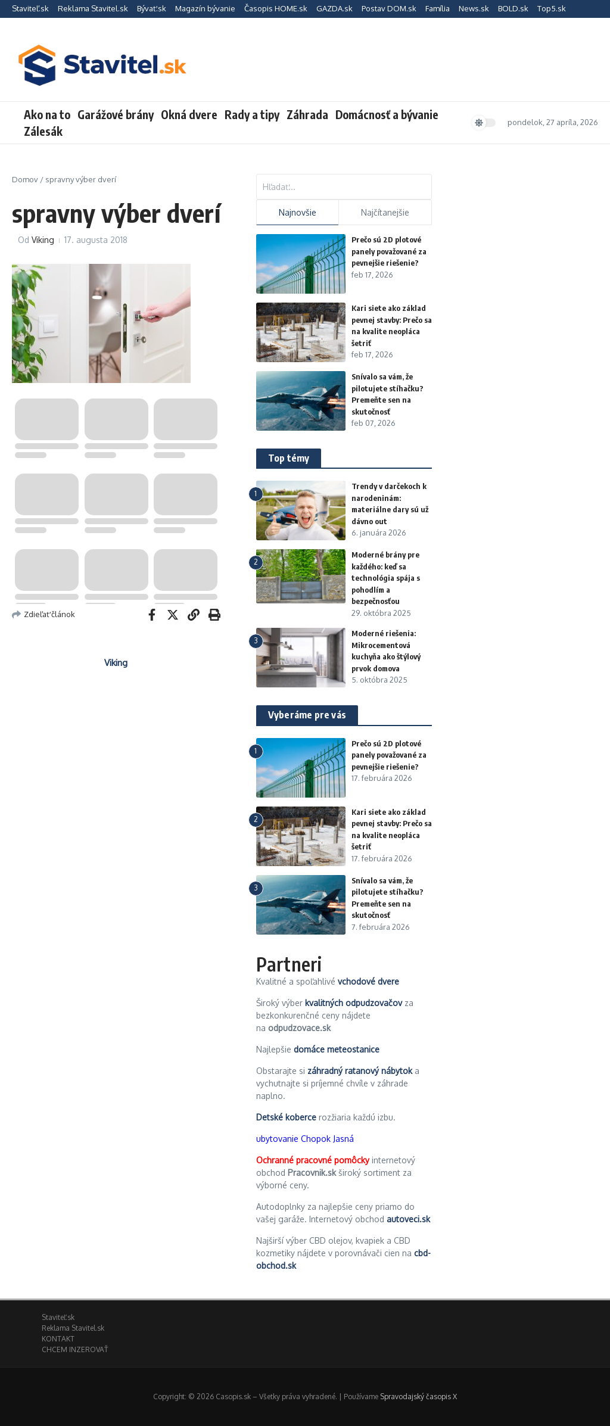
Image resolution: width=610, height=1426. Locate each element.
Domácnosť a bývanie (386, 114)
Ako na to (47, 114)
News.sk (474, 8)
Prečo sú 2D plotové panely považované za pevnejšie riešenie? (389, 251)
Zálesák (43, 131)
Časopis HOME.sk (275, 8)
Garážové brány (115, 114)
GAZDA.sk (334, 8)
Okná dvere (189, 114)
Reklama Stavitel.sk (93, 8)
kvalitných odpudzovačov (353, 1003)
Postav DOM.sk (389, 8)
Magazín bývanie (205, 8)
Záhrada (307, 114)
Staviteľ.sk (30, 8)
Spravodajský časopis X (418, 1396)
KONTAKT (58, 1338)
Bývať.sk (151, 8)
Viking (43, 240)
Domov (25, 179)
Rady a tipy (252, 114)
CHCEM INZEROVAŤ (75, 1349)
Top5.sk (551, 8)
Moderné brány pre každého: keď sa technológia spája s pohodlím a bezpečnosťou (385, 578)
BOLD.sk (513, 8)
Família (437, 8)
